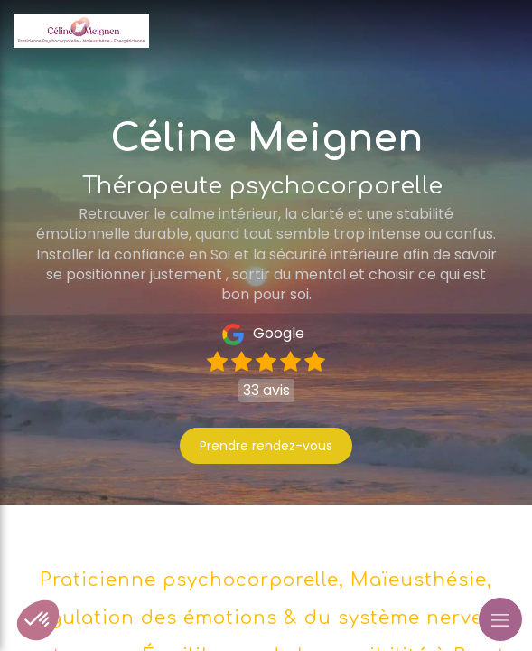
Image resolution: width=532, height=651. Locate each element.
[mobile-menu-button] (500, 619)
